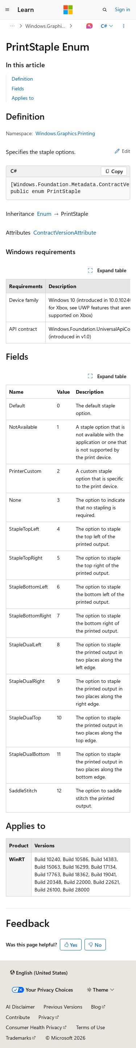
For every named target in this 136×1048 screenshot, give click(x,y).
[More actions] (124, 26)
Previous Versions (63, 1006)
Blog (96, 1006)
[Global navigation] (7, 9)
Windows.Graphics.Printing (46, 25)
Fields (18, 88)
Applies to (23, 97)
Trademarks (18, 1037)
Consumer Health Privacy (34, 1027)
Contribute (18, 1017)
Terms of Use (90, 1027)
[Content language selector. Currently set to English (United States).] (39, 972)
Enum (44, 213)
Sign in (122, 9)
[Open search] (105, 9)
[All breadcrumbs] (12, 26)
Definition (22, 78)
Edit (122, 150)
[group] (68, 188)
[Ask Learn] (90, 26)
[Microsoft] (68, 9)
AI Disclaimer (20, 1006)
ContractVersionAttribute (64, 232)
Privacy (46, 1017)
